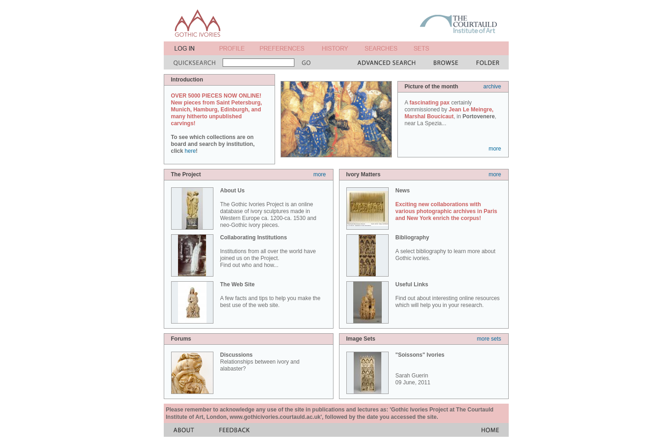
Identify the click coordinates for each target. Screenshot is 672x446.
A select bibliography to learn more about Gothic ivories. (445, 247)
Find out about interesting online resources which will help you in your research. (448, 294)
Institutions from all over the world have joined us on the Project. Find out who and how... (268, 251)
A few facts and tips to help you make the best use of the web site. (270, 294)
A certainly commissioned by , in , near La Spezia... (450, 113)
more (494, 148)
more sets (489, 339)
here (190, 151)
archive (492, 86)
